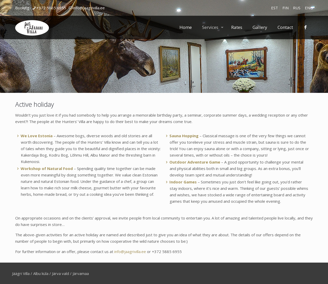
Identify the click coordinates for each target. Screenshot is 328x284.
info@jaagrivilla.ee (130, 251)
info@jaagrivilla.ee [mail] (89, 7)
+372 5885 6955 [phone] (51, 7)
